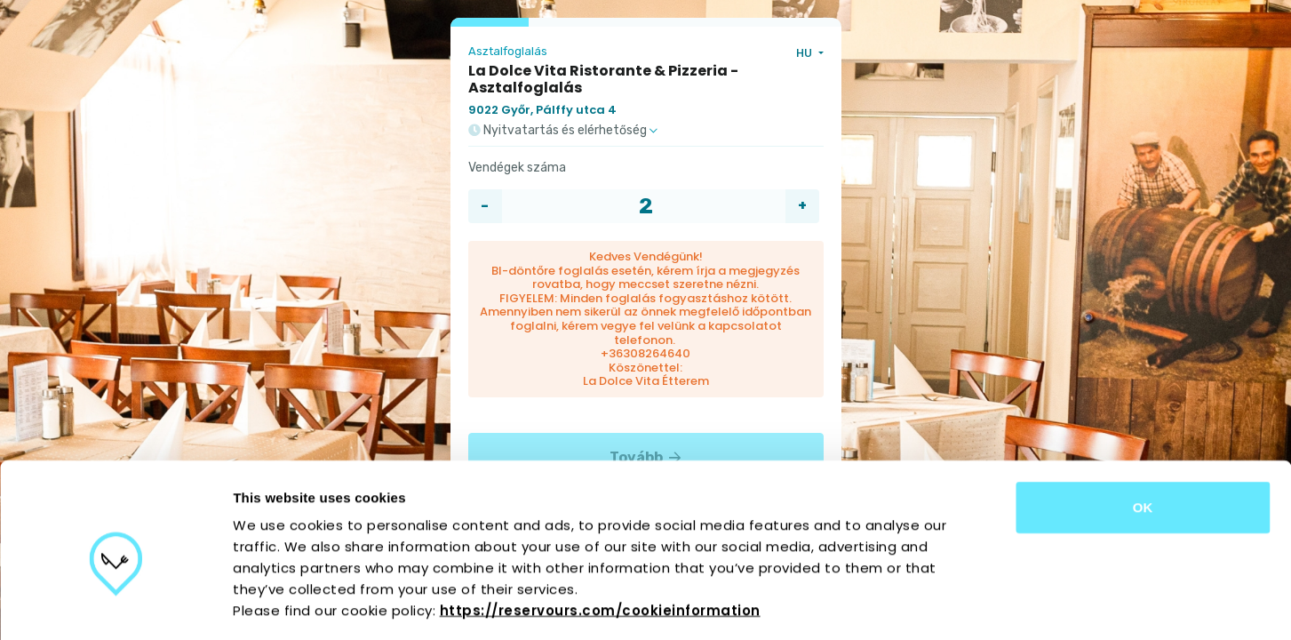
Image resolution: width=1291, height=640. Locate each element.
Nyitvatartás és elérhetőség (562, 131)
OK (1143, 429)
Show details (932, 604)
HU (805, 52)
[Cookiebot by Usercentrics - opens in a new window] (115, 605)
